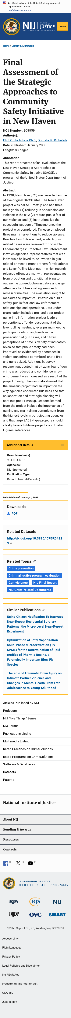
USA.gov (7, 992)
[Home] (39, 26)
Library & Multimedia (23, 45)
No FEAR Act (10, 974)
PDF (14, 513)
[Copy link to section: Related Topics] (34, 561)
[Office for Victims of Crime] (35, 914)
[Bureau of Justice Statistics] (35, 904)
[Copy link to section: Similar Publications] (42, 609)
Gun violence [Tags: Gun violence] (18, 582)
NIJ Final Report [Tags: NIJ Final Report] (45, 582)
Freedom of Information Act (19, 983)
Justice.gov (9, 1002)
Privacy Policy (11, 956)
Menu (63, 26)
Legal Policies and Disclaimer (21, 965)
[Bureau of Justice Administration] (13, 900)
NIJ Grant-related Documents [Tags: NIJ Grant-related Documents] (30, 590)
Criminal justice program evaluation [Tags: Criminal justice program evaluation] (35, 575)
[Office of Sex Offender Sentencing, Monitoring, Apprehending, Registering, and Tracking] (57, 914)
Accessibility (10, 938)
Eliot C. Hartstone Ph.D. (19, 140)
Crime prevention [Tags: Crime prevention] (21, 568)
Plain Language (11, 947)
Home (6, 45)
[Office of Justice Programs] (11, 26)
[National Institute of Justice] (57, 900)
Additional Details (20, 445)
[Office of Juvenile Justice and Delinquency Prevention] (14, 915)
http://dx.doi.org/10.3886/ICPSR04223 (34, 540)
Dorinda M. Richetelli (52, 140)
